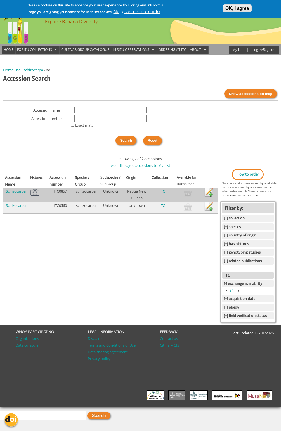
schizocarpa (33, 69)
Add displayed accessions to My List (140, 165)
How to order (248, 174)
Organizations (27, 338)
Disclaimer (96, 338)
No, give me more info (137, 11)
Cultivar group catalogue (85, 50)
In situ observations (132, 50)
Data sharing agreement (108, 351)
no (18, 69)
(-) (232, 290)
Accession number (46, 118)
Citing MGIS (169, 345)
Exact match (85, 125)
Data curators (27, 345)
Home (8, 69)
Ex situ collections (36, 50)
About (197, 50)
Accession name (46, 110)
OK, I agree (237, 8)
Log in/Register (264, 50)
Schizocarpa (16, 191)
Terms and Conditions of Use (112, 345)
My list (237, 50)
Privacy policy (99, 358)
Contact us (169, 338)
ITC (162, 191)
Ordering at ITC (172, 50)
